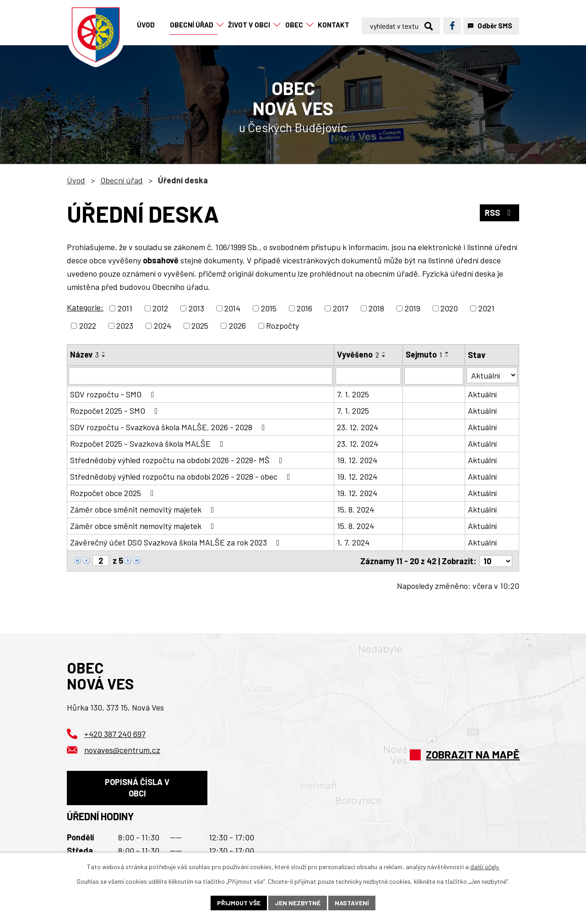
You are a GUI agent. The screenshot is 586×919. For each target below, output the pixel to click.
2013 (196, 308)
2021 (486, 308)
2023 (124, 326)
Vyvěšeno (358, 354)
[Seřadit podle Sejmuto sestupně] (447, 356)
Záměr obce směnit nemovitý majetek (144, 509)
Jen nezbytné (297, 903)
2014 (232, 308)
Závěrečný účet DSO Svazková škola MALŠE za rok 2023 (176, 542)
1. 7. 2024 (353, 542)
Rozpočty (282, 326)
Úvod (76, 180)
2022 (87, 326)
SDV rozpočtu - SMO (114, 394)
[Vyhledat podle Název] (200, 376)
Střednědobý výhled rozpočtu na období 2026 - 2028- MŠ (178, 460)
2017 (340, 308)
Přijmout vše (238, 903)
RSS (500, 213)
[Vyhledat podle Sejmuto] (433, 376)
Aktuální (482, 394)
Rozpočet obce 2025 (113, 493)
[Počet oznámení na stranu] (495, 561)
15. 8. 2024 (355, 509)
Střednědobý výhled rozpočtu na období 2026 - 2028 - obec (182, 476)
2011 (125, 308)
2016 (304, 308)
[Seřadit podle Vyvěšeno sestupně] (384, 356)
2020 (449, 308)
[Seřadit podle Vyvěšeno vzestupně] (384, 352)
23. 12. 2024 (357, 427)
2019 (412, 308)
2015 (269, 308)
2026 (237, 326)
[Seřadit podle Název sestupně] (104, 356)
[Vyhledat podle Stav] (492, 375)
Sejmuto (424, 354)
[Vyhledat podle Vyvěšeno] (368, 376)
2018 (376, 308)
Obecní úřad (121, 180)
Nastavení (352, 903)
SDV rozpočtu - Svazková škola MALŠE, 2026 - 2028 (169, 427)
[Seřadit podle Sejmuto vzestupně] (447, 352)
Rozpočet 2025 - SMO (116, 411)
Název (84, 354)
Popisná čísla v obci (137, 787)
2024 (162, 326)
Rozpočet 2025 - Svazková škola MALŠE (148, 443)
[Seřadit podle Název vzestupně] (104, 352)
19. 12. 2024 (357, 460)
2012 (160, 308)
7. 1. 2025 (353, 394)
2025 (199, 326)
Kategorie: (85, 307)
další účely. (484, 867)
